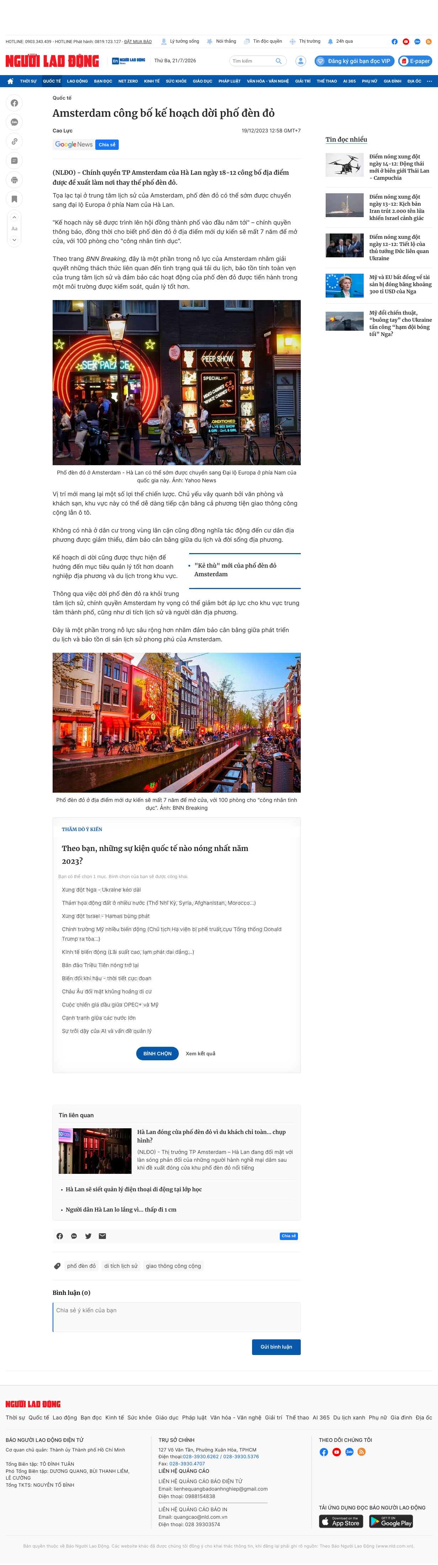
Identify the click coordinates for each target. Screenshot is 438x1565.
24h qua (340, 41)
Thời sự (28, 81)
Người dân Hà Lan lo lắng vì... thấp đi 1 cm (121, 1210)
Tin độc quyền (262, 41)
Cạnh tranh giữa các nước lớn (99, 1017)
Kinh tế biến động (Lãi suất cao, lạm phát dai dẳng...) (128, 952)
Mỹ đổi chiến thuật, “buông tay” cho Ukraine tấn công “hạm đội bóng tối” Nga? (400, 323)
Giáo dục (203, 81)
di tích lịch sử (120, 1265)
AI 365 (349, 81)
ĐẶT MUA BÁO (137, 41)
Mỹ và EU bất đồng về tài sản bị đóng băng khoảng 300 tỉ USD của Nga (400, 284)
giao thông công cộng (173, 1265)
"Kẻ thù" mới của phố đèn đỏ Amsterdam (235, 570)
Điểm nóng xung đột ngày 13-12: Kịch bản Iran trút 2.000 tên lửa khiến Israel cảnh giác (396, 207)
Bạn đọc (103, 81)
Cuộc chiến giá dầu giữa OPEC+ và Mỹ (110, 1004)
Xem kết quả (200, 1053)
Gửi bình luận (276, 1347)
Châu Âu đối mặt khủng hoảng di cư (107, 991)
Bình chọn (157, 1053)
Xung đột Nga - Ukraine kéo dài (101, 889)
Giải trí (302, 81)
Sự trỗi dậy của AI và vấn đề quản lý (107, 1031)
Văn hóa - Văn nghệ (268, 81)
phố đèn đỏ (81, 1265)
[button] (14, 217)
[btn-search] (278, 61)
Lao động (77, 81)
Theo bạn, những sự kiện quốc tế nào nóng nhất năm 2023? (155, 855)
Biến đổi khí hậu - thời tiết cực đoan (106, 978)
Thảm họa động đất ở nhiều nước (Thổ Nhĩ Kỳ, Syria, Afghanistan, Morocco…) (159, 902)
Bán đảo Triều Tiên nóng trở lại (100, 965)
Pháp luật (230, 81)
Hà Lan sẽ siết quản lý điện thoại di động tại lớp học (134, 1189)
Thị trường (304, 41)
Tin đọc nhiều (346, 139)
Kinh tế (152, 81)
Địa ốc (415, 81)
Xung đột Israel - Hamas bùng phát (106, 916)
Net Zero (128, 81)
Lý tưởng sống (179, 41)
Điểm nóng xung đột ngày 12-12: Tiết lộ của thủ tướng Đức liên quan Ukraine (399, 248)
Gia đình (392, 81)
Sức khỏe (176, 81)
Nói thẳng (221, 41)
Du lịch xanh (349, 1417)
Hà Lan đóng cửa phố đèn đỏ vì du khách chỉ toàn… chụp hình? (211, 1136)
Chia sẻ (107, 144)
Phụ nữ (370, 81)
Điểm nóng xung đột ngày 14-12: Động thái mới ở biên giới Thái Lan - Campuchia (399, 167)
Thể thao (327, 81)
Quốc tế (52, 81)
